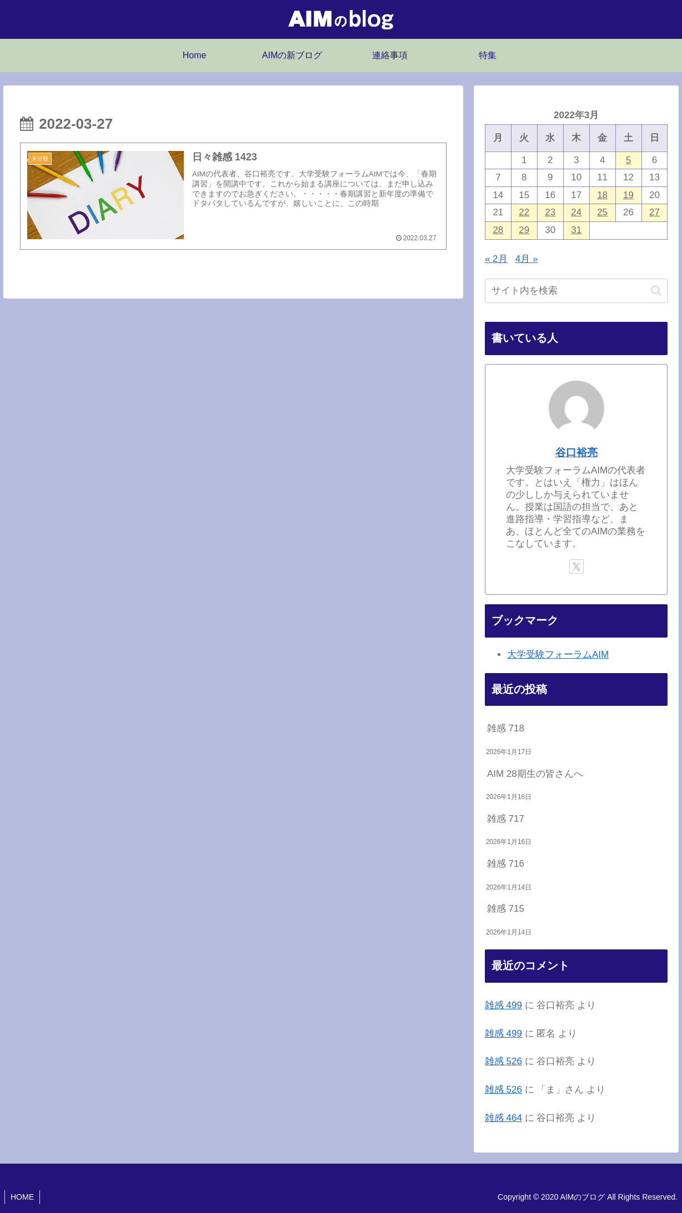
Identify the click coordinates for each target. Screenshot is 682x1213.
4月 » (526, 259)
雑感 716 (505, 863)
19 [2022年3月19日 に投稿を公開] (628, 195)
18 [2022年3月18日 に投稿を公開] (602, 195)
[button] (656, 290)
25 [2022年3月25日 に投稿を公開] (602, 212)
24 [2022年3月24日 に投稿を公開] (576, 212)
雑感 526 (503, 1061)
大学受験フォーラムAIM (558, 654)
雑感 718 (505, 728)
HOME (22, 1196)
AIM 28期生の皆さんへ (535, 774)
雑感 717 (505, 818)
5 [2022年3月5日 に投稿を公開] (628, 160)
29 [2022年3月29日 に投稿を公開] (524, 230)
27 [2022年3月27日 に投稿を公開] (654, 212)
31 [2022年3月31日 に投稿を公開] (576, 230)
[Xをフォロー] (576, 566)
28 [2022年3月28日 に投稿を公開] (498, 230)
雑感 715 (505, 908)
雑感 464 (503, 1118)
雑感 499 (503, 1005)
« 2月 (496, 259)
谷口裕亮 (576, 452)
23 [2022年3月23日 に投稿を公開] (550, 212)
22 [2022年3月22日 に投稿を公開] (524, 212)
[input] (576, 291)
